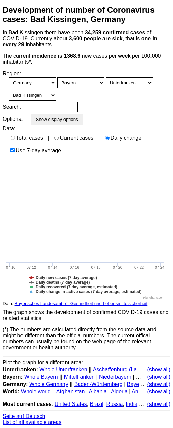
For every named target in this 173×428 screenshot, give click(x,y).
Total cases (27, 138)
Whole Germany (48, 384)
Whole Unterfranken (63, 369)
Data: (9, 128)
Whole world (36, 391)
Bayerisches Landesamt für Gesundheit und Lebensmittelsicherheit (81, 303)
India (131, 404)
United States (71, 404)
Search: (12, 107)
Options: (13, 119)
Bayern (135, 384)
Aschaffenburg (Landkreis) (124, 369)
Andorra (141, 391)
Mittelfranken (79, 377)
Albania (98, 391)
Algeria (119, 391)
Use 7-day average (35, 150)
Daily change (123, 138)
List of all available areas (32, 422)
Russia (114, 404)
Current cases (73, 138)
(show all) (158, 369)
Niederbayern (115, 377)
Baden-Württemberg (98, 384)
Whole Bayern (41, 377)
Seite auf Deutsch (24, 416)
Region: (12, 73)
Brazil (96, 404)
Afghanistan (70, 391)
